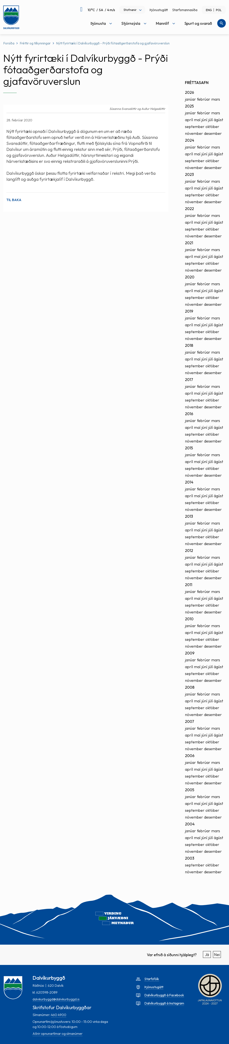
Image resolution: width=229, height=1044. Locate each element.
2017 (189, 379)
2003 (189, 858)
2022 (189, 208)
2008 (189, 687)
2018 (189, 345)
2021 (189, 242)
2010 (189, 618)
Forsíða (8, 43)
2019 (189, 311)
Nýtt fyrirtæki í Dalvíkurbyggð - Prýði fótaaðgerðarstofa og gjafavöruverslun (113, 43)
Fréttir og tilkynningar (35, 43)
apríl (189, 119)
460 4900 (58, 1015)
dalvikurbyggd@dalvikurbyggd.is (56, 999)
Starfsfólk (151, 979)
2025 (189, 106)
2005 (189, 789)
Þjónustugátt (158, 10)
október (212, 126)
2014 (189, 482)
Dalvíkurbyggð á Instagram (164, 1003)
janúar (190, 99)
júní (204, 119)
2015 (189, 448)
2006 (189, 755)
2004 (190, 824)
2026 (189, 92)
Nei (217, 954)
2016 (189, 413)
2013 (189, 516)
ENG (209, 10)
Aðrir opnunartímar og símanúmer (58, 1033)
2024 (189, 140)
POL (219, 10)
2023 (189, 174)
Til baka (13, 200)
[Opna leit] (221, 23)
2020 (189, 277)
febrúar (203, 99)
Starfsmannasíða (184, 10)
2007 (189, 721)
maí (197, 119)
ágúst (218, 119)
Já (207, 954)
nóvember (194, 133)
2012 (189, 550)
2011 (188, 584)
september (194, 126)
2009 (189, 653)
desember (213, 133)
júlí (210, 119)
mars (215, 99)
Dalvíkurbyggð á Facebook (164, 995)
